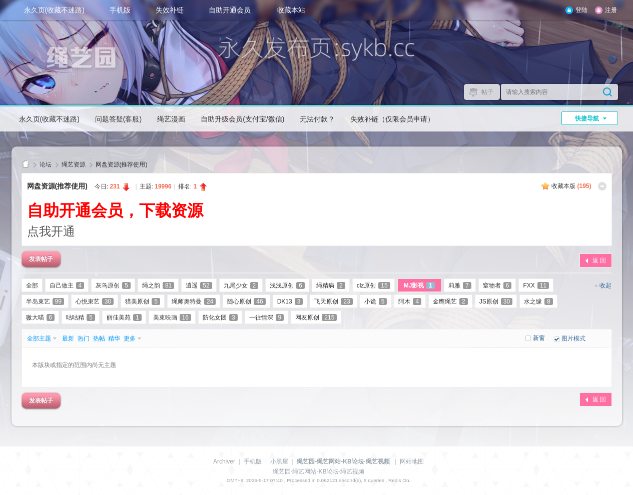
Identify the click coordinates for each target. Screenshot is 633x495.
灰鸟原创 (113, 285)
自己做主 (67, 285)
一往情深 (266, 317)
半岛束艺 (45, 301)
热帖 (99, 338)
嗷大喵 (40, 317)
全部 (32, 285)
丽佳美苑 (124, 317)
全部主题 (39, 338)
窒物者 (497, 285)
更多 (130, 338)
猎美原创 (142, 301)
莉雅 (459, 285)
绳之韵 (158, 285)
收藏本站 (291, 10)
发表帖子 (41, 259)
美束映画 (172, 317)
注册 (611, 10)
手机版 (120, 10)
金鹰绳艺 (450, 301)
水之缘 (538, 301)
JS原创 (495, 301)
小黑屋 (279, 461)
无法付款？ (317, 119)
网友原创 (316, 317)
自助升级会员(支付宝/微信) (242, 119)
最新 (68, 338)
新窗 (539, 338)
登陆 (581, 10)
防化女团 (220, 317)
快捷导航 (587, 118)
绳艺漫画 (171, 119)
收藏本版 (571, 186)
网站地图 (412, 461)
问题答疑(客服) (118, 119)
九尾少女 (241, 285)
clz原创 (373, 285)
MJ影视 (419, 285)
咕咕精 (80, 317)
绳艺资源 (74, 164)
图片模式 (573, 338)
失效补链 (170, 10)
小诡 (375, 301)
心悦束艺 (95, 301)
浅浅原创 (287, 285)
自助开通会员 (230, 10)
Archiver (224, 461)
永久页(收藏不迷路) (54, 10)
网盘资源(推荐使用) (122, 164)
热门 (84, 338)
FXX (536, 285)
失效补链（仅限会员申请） (392, 119)
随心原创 (246, 301)
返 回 (599, 260)
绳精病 (330, 285)
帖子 (487, 92)
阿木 (409, 301)
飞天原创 (333, 301)
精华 (114, 338)
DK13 (290, 301)
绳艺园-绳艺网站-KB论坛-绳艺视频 (26, 165)
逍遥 (199, 285)
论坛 (46, 164)
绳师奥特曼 (194, 301)
